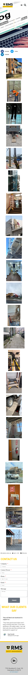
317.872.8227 (14, 672)
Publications (24, 553)
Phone (3, 576)
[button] (21, 5)
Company (4, 564)
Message (3, 589)
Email (3, 583)
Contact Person (5, 570)
